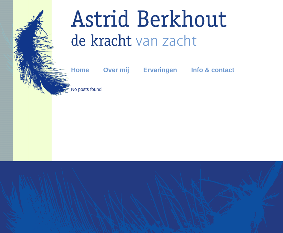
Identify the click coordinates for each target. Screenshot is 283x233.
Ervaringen (160, 69)
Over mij (116, 69)
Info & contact (212, 69)
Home (80, 69)
